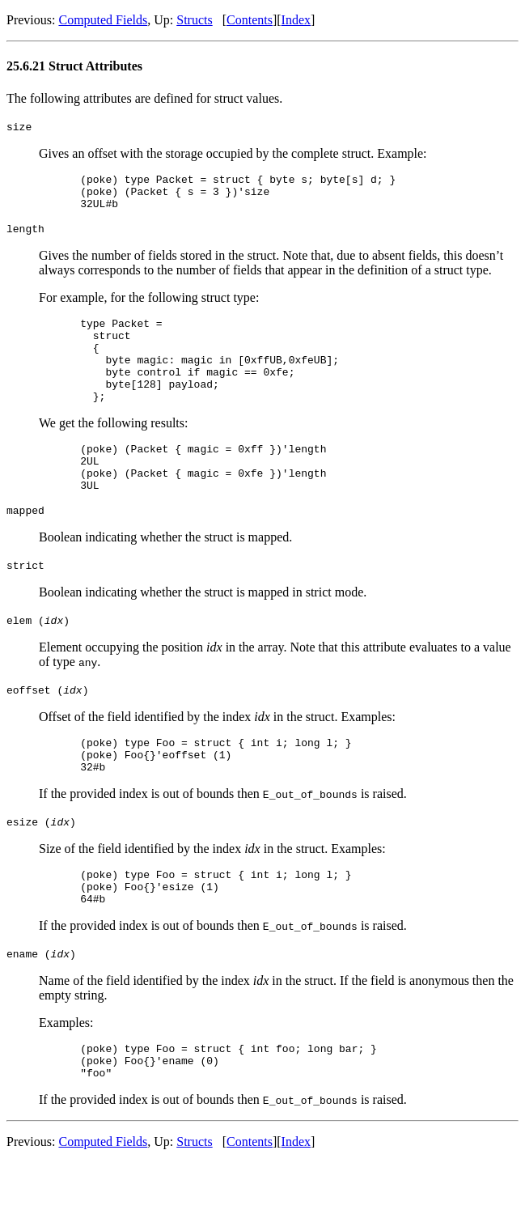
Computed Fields (102, 20)
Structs (194, 20)
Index (296, 20)
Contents (250, 20)
